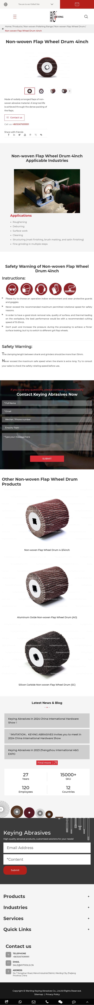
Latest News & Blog (47, 704)
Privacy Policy (53, 994)
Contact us (14, 117)
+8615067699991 (20, 124)
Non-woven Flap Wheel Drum (69, 26)
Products (17, 26)
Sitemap (38, 994)
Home (8, 26)
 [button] (70, 91)
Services (13, 918)
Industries (15, 907)
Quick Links (17, 929)
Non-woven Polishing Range (38, 26)
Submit (15, 870)
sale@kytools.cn (23, 965)
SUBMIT (47, 458)
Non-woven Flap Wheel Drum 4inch (23, 31)
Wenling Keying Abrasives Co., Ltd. (43, 991)
